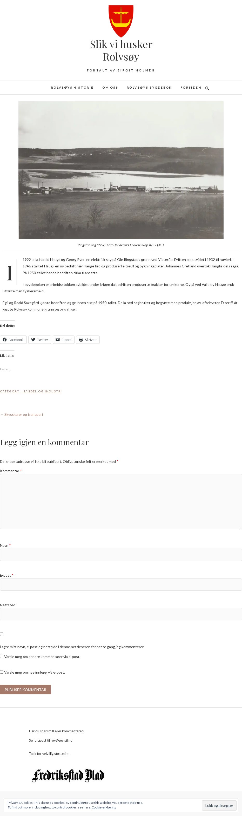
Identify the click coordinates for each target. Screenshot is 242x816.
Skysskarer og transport (21, 414)
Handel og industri (42, 391)
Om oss (110, 87)
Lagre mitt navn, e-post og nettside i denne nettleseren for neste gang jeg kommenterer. (72, 646)
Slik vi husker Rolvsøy (121, 50)
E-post (7, 575)
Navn (5, 545)
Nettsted (7, 605)
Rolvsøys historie (72, 87)
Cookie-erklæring (104, 807)
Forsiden (190, 87)
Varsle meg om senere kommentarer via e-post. (42, 656)
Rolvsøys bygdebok (149, 87)
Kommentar (11, 471)
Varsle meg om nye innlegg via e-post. (34, 672)
